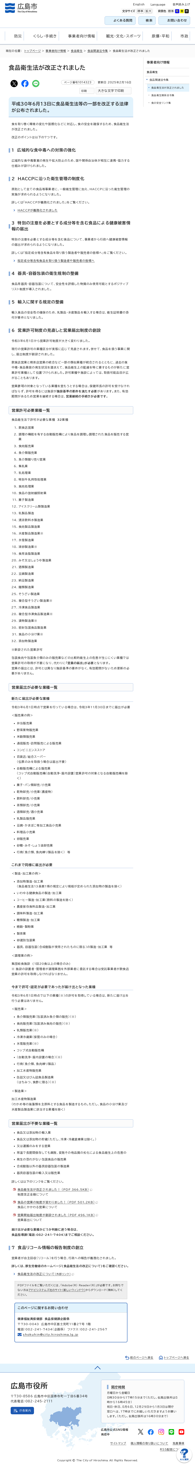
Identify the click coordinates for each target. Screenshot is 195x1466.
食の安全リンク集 (161, 103)
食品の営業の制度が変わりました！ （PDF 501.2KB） (58, 1202)
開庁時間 (118, 1387)
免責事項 (178, 1443)
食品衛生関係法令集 (162, 95)
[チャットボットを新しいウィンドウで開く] (184, 1461)
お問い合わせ (177, 20)
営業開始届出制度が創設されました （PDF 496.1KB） (58, 1215)
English (139, 4)
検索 (149, 20)
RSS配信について (172, 1449)
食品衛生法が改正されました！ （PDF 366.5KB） (55, 1189)
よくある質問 (122, 20)
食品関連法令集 (97, 51)
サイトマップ (118, 1443)
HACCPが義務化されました (38, 210)
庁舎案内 (25, 1410)
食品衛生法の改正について (46, 1274)
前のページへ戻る (141, 1357)
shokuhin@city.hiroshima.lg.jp (50, 1334)
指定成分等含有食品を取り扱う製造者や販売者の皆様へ (56, 260)
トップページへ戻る (176, 1357)
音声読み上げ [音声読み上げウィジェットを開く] (181, 4)
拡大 (148, 11)
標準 (140, 11)
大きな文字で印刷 (111, 90)
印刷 (84, 91)
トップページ (32, 51)
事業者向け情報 (56, 51)
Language (158, 4)
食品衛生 (77, 51)
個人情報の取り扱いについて (149, 1443)
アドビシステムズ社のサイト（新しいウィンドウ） (57, 1290)
